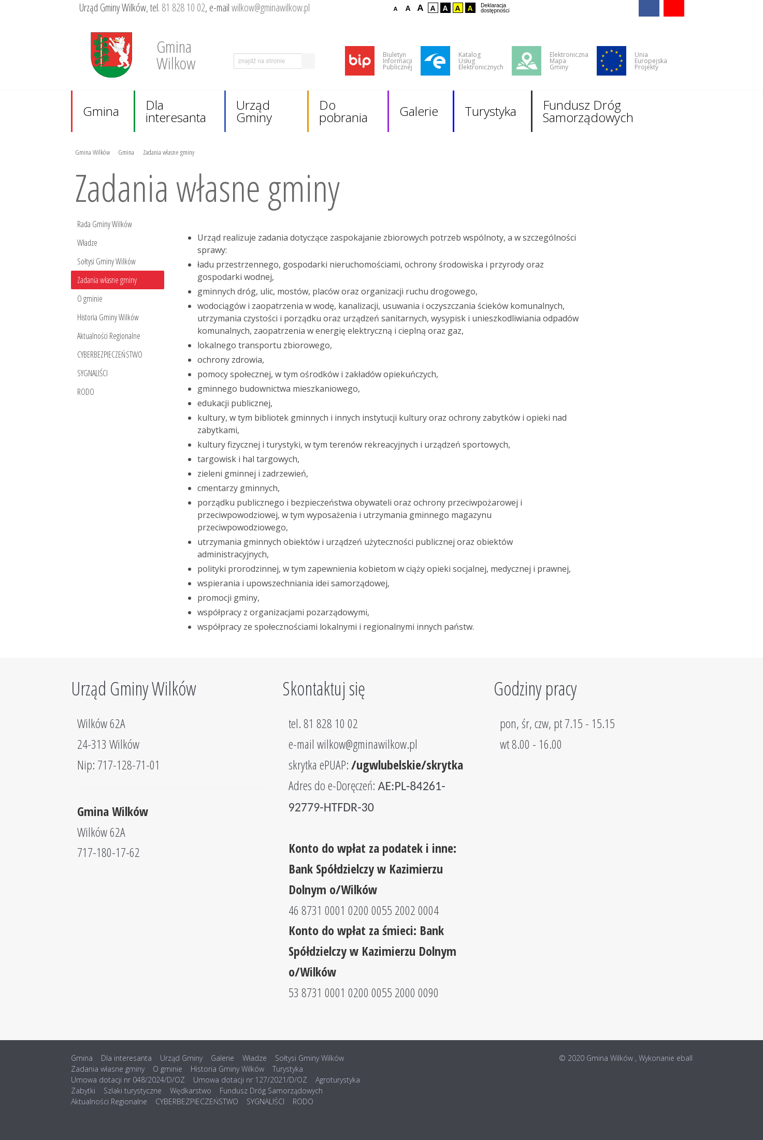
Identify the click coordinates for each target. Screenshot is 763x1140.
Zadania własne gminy (168, 152)
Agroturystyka (337, 1080)
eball (684, 1058)
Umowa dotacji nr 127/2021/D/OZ (250, 1080)
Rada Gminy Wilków (104, 224)
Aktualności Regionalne (108, 336)
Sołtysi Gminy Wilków (106, 261)
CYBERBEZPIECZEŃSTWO (109, 354)
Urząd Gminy (254, 111)
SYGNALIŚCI (92, 373)
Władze (87, 242)
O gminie (90, 298)
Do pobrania (343, 111)
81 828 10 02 (183, 7)
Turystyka (490, 111)
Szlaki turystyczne (133, 1090)
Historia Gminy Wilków (108, 317)
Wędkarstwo (190, 1090)
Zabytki (83, 1090)
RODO (85, 391)
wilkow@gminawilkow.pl (271, 7)
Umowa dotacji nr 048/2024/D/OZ (128, 1080)
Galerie (418, 111)
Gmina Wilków (92, 152)
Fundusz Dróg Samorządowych (588, 111)
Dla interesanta (176, 111)
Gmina (101, 111)
